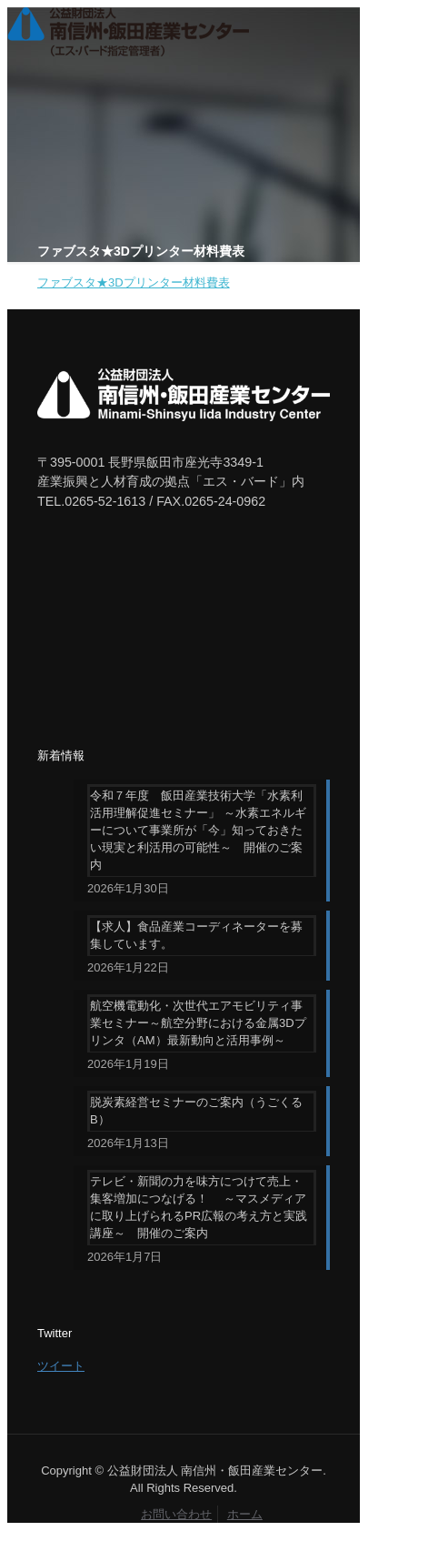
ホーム (245, 1514)
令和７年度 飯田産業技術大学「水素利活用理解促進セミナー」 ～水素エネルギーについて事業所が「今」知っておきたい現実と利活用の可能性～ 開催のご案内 (198, 830)
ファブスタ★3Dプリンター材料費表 (133, 282)
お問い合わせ (176, 1514)
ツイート (61, 1366)
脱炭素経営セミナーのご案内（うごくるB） (196, 1110)
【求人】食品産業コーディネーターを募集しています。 (196, 935)
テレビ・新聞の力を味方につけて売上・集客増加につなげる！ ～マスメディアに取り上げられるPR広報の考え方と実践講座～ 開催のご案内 (198, 1207)
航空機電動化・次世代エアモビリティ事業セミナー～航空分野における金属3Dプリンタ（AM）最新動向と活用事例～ (198, 1023)
